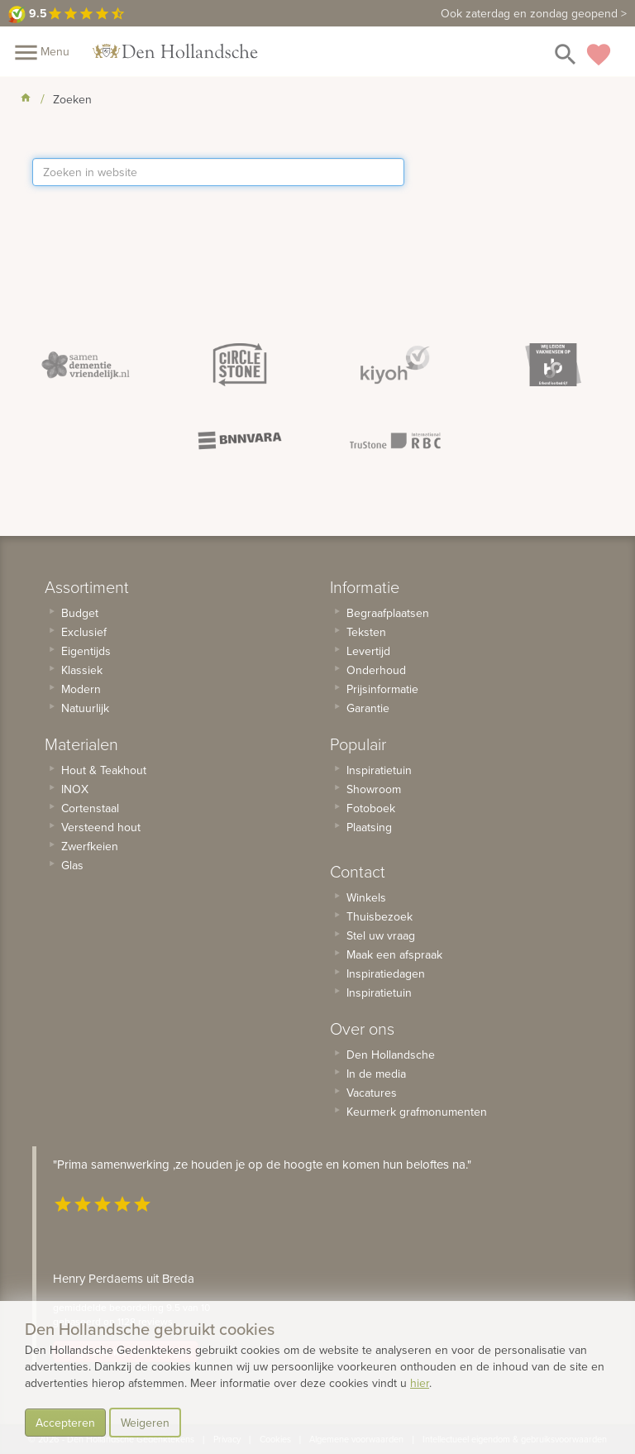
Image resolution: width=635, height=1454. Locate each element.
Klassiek (82, 670)
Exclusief (84, 632)
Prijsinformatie (382, 689)
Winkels (366, 897)
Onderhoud (376, 670)
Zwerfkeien (89, 846)
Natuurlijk (85, 708)
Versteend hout (101, 827)
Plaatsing (369, 827)
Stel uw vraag (380, 935)
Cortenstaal (90, 808)
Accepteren (65, 1422)
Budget (79, 613)
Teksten (366, 632)
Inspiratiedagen (385, 973)
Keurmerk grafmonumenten (416, 1111)
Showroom (373, 789)
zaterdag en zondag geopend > (534, 13)
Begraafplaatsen (387, 613)
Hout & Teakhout (103, 770)
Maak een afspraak (394, 954)
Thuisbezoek (379, 916)
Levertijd (368, 651)
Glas (72, 865)
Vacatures (371, 1092)
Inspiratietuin (379, 770)
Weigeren (145, 1422)
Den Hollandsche (390, 1054)
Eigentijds (86, 651)
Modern (81, 689)
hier (419, 1383)
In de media (376, 1073)
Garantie (367, 708)
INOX (74, 789)
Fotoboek (370, 808)
